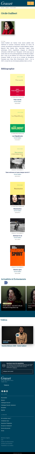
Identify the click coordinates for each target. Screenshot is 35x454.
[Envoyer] (31, 371)
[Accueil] (7, 3)
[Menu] (30, 3)
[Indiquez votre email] (15, 371)
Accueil (2, 7)
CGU (2, 439)
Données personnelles (6, 443)
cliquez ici (15, 367)
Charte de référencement (7, 441)
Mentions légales (5, 438)
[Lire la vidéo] (17, 335)
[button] (13, 298)
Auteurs (7, 7)
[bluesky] (7, 391)
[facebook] (2, 391)
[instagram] (4, 391)
